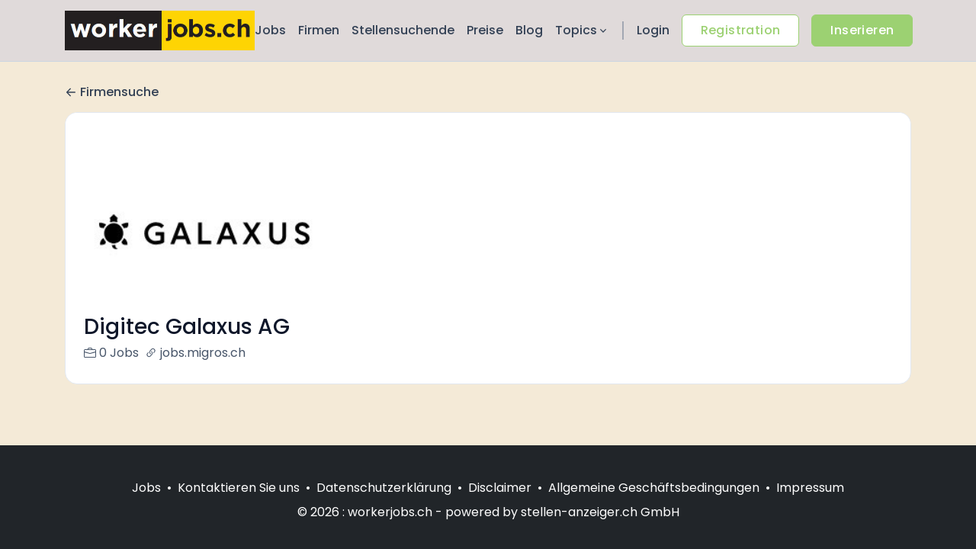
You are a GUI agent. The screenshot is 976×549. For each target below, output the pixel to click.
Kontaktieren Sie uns (239, 487)
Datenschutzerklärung (383, 487)
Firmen (318, 30)
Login (653, 30)
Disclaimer (499, 487)
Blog (529, 30)
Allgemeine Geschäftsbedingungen (653, 487)
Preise (485, 30)
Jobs (270, 30)
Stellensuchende (403, 30)
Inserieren (862, 30)
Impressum (810, 487)
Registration (741, 30)
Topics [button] (582, 30)
